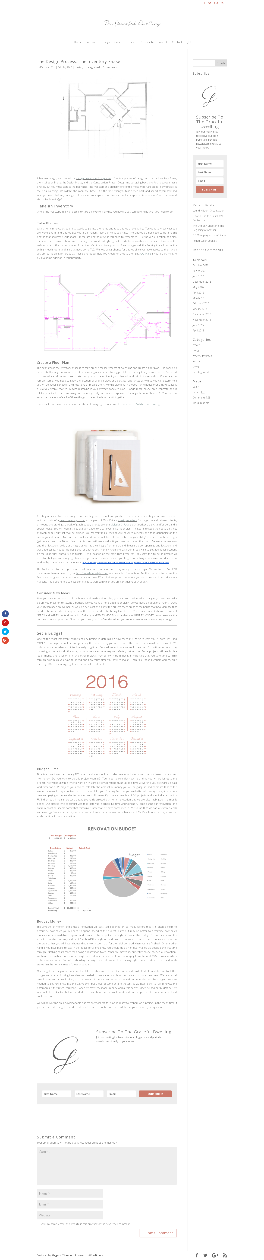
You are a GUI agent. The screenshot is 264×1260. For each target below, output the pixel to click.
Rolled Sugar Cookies (205, 240)
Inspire (91, 42)
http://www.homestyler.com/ (92, 573)
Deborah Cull (47, 67)
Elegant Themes (62, 1255)
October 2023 (201, 265)
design (78, 67)
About (163, 42)
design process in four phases (93, 178)
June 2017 (198, 276)
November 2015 (202, 319)
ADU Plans (145, 253)
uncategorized (92, 67)
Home (78, 42)
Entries (199, 392)
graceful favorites (202, 356)
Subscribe (148, 42)
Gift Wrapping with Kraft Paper (210, 235)
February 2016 (201, 303)
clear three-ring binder (72, 520)
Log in (196, 386)
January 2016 (200, 308)
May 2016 (198, 287)
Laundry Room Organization (208, 210)
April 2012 (198, 330)
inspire (196, 361)
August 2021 (200, 271)
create (196, 345)
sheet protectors (127, 520)
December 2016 (202, 281)
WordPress (96, 1255)
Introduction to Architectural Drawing (139, 404)
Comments (201, 397)
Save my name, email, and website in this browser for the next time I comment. (85, 1224)
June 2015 (198, 325)
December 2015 (202, 314)
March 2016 (199, 298)
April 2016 (198, 292)
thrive (196, 366)
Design (105, 42)
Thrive (132, 42)
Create (119, 42)
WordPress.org (201, 402)
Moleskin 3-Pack (120, 524)
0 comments (109, 67)
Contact (177, 42)
